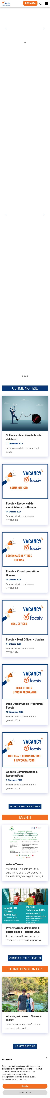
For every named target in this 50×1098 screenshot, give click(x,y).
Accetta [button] (25, 1086)
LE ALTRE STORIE (25, 1046)
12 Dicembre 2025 (14, 712)
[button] (46, 1057)
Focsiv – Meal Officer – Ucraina (25, 639)
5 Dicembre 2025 (14, 780)
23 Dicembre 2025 (14, 443)
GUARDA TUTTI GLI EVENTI (25, 958)
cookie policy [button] (21, 1074)
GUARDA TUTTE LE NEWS (25, 806)
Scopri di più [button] (25, 1092)
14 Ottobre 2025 (13, 512)
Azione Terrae (14, 864)
